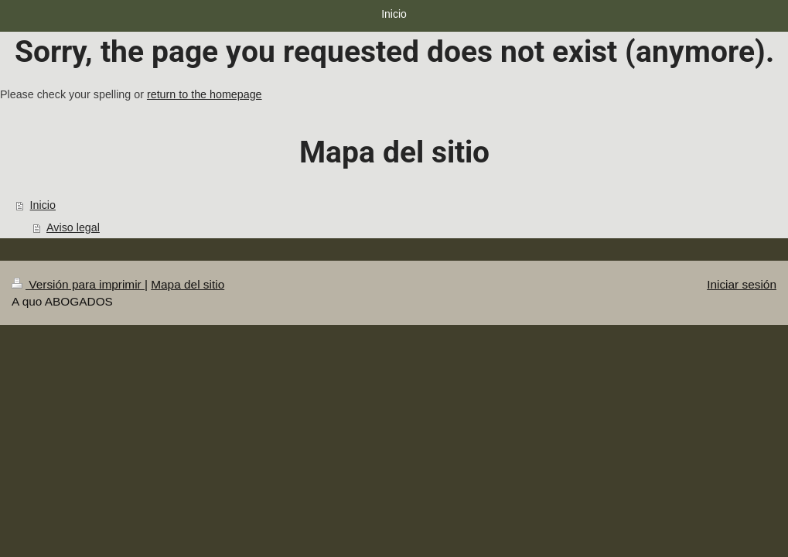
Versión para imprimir (78, 284)
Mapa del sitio (187, 284)
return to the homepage (204, 94)
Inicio (43, 205)
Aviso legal (73, 227)
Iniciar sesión (741, 284)
